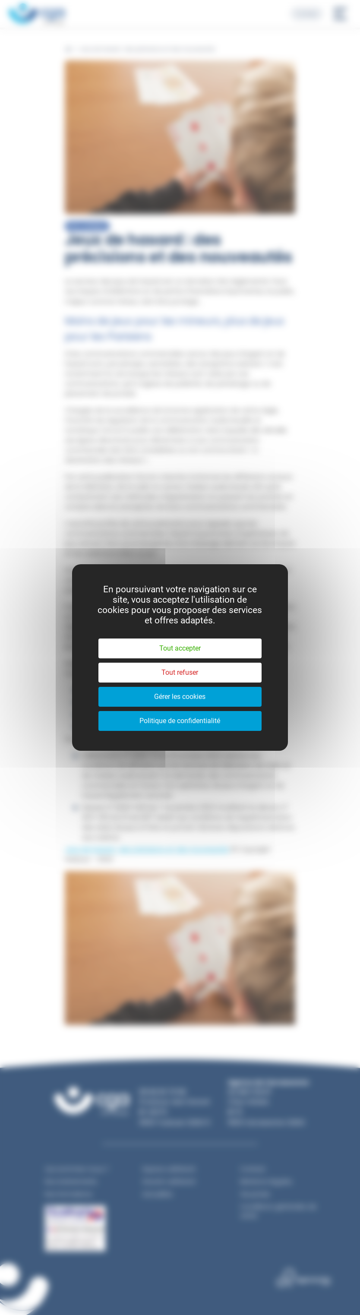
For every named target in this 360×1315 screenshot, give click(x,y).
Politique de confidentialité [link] (179, 721)
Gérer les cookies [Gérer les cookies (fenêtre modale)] (179, 696)
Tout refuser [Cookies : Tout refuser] (179, 672)
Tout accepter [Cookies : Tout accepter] (180, 648)
